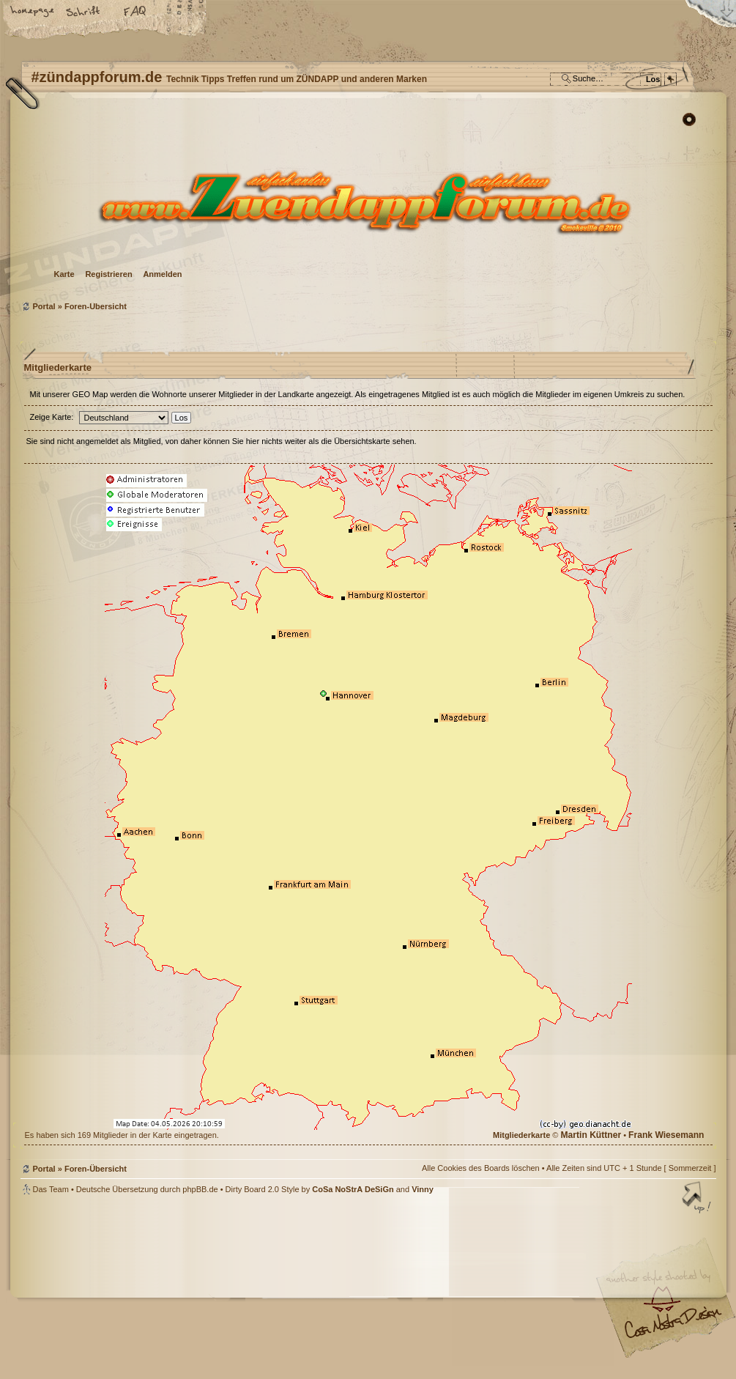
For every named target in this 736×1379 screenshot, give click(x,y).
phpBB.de (200, 1189)
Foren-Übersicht (366, 202)
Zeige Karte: (52, 417)
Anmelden (162, 274)
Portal (44, 306)
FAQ (135, 12)
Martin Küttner (590, 1135)
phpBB (185, 1286)
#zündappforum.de (251, 1288)
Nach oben (698, 1198)
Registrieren (108, 274)
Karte (64, 274)
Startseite (33, 12)
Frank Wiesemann (666, 1135)
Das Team (51, 1189)
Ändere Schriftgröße (84, 12)
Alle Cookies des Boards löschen (481, 1168)
